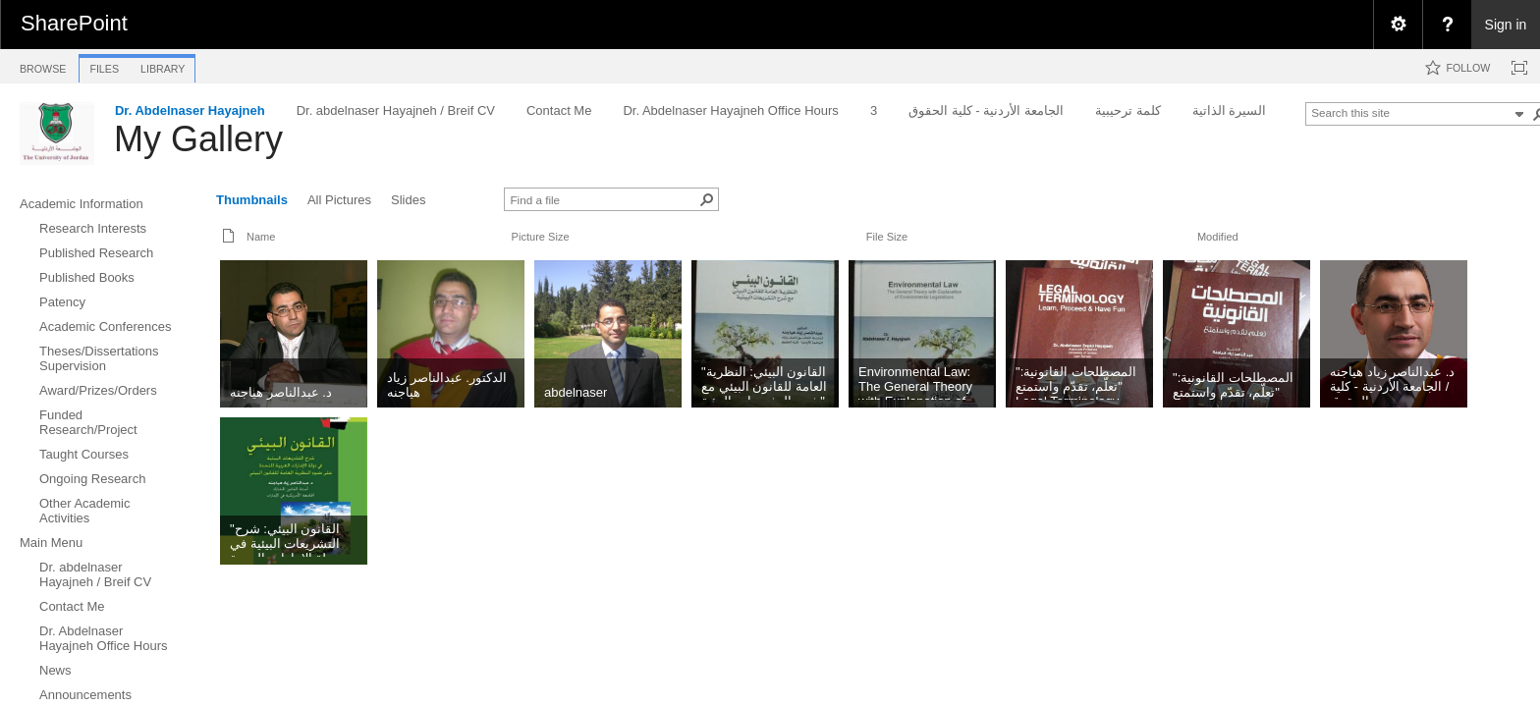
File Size (887, 237)
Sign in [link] (1506, 24)
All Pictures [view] (339, 199)
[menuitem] (1397, 24)
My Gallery (198, 139)
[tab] (43, 65)
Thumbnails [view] (252, 199)
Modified (1217, 237)
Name (261, 237)
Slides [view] (408, 199)
